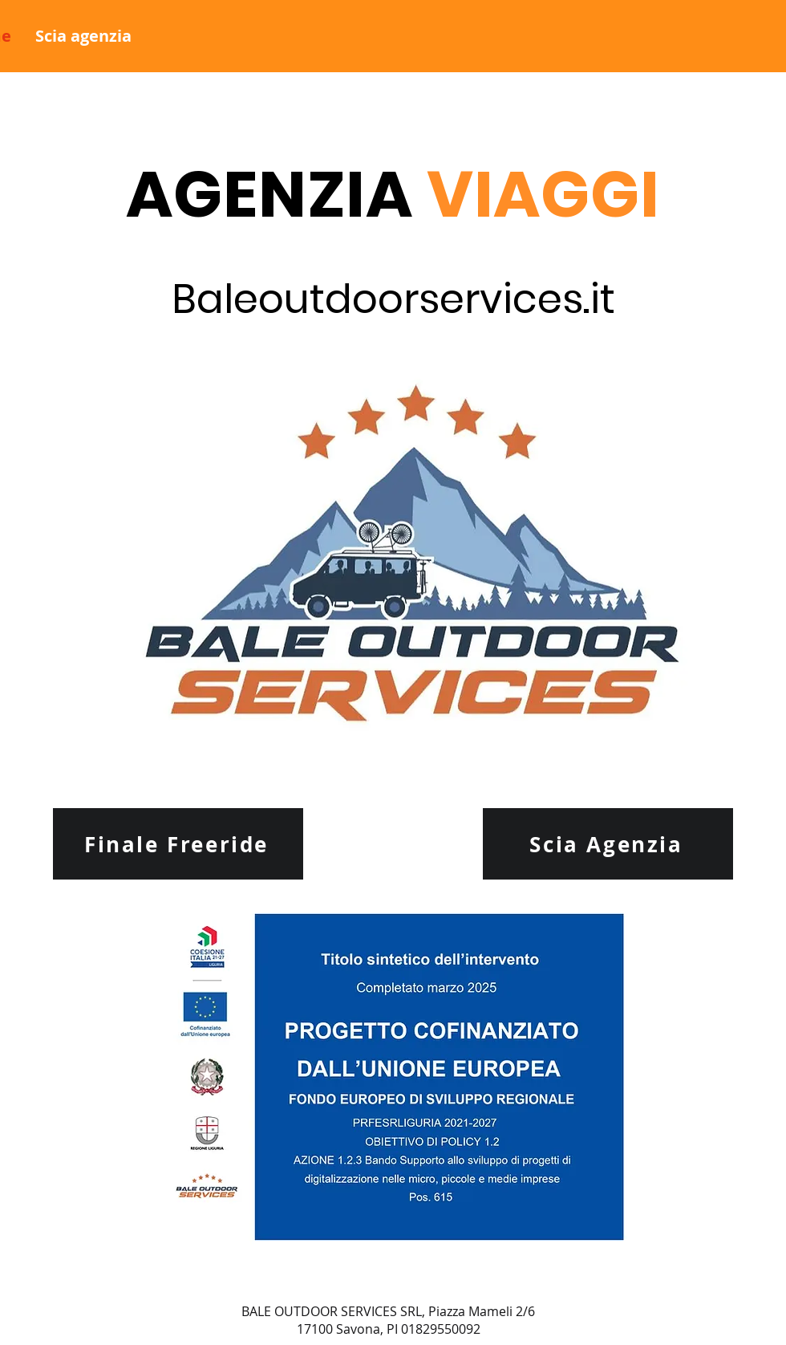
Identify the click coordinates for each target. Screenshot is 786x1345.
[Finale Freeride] (178, 844)
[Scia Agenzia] (608, 844)
